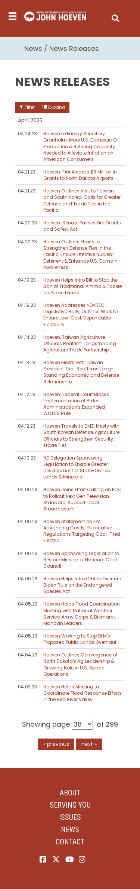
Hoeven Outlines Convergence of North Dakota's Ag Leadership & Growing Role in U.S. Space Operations (80, 664)
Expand (54, 107)
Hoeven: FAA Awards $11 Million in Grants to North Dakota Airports (80, 175)
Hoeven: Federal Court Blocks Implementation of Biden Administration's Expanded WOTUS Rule (76, 403)
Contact (70, 841)
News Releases (74, 48)
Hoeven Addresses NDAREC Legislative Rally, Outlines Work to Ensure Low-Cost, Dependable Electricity (80, 314)
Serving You (70, 805)
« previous (56, 744)
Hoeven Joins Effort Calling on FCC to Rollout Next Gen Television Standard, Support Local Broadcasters (82, 499)
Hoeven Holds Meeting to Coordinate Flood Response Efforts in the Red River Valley (82, 693)
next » (89, 744)
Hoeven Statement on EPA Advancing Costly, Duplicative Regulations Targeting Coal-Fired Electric (81, 531)
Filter (27, 107)
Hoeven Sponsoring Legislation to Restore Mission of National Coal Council (81, 559)
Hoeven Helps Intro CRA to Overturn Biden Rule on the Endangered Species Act (82, 584)
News (33, 48)
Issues (70, 817)
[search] (115, 16)
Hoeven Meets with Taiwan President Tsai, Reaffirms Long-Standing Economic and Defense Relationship (81, 372)
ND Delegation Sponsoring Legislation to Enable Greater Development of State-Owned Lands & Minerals (77, 467)
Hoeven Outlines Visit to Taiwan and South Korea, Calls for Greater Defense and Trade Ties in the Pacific (82, 200)
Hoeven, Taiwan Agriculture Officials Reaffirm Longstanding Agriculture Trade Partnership (79, 343)
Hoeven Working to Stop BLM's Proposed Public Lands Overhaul (79, 639)
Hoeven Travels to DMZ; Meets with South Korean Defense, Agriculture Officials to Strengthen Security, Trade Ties (81, 435)
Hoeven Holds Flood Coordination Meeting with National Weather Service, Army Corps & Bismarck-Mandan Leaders (81, 613)
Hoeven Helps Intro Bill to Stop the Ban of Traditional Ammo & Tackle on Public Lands (82, 286)
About (70, 792)
